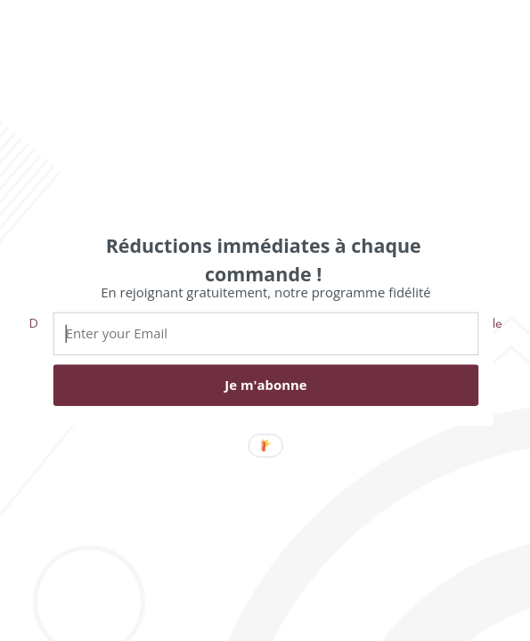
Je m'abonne (265, 385)
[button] (263, 259)
